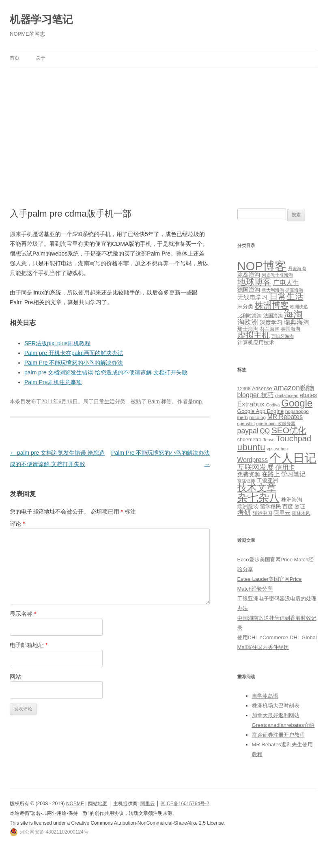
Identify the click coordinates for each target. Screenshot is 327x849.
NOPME (75, 803)
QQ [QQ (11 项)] (265, 431)
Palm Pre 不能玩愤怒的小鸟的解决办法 (73, 362)
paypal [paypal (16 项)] (247, 431)
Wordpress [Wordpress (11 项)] (252, 459)
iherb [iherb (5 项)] (242, 417)
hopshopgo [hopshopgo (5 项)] (297, 411)
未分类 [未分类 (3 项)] (245, 306)
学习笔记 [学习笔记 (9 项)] (293, 474)
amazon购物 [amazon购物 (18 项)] (293, 387)
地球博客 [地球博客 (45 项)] (254, 282)
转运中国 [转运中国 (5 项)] (262, 513)
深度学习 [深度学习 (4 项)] (271, 322)
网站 (15, 676)
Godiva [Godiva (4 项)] (273, 404)
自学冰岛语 (265, 696)
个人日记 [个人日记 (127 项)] (292, 457)
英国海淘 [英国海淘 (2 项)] (290, 329)
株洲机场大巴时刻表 (275, 706)
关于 (40, 58)
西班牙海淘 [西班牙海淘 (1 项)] (282, 336)
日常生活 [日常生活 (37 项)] (286, 296)
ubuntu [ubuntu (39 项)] (251, 447)
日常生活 (104, 401)
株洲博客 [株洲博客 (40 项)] (272, 305)
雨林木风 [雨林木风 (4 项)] (301, 513)
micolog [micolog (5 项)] (258, 417)
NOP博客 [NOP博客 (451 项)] (262, 266)
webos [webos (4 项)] (281, 448)
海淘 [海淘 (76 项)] (293, 314)
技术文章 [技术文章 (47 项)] (256, 487)
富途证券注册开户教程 (278, 735)
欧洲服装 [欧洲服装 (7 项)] (247, 506)
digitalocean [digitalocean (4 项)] (287, 395)
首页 (14, 58)
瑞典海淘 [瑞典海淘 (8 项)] (297, 322)
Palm (154, 401)
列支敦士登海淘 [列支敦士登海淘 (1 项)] (277, 275)
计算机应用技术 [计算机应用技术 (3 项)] (255, 343)
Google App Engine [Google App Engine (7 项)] (260, 411)
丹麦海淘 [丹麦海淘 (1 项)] (297, 268)
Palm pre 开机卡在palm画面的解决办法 (73, 353)
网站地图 (98, 803)
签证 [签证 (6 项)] (300, 506)
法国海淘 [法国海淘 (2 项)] (273, 315)
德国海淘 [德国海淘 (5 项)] (248, 289)
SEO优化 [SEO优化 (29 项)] (288, 430)
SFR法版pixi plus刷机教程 (57, 343)
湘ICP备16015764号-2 (185, 803)
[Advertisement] (163, 138)
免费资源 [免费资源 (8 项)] (248, 474)
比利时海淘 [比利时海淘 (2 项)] (249, 315)
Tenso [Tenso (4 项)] (268, 439)
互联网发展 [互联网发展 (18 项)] (255, 467)
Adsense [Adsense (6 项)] (262, 388)
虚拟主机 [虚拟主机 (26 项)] (253, 335)
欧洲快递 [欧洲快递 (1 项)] (299, 306)
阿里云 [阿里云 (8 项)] (281, 512)
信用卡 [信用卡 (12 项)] (285, 467)
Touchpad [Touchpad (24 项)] (293, 438)
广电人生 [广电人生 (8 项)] (286, 282)
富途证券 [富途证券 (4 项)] (246, 480)
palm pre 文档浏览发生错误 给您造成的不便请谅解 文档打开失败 (105, 372)
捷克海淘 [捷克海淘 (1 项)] (294, 290)
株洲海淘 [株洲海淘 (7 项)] (291, 500)
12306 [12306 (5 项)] (244, 388)
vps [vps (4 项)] (270, 448)
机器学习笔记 (41, 19)
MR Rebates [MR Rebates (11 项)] (285, 416)
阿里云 (147, 803)
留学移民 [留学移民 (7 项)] (270, 506)
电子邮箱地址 (28, 645)
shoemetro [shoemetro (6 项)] (249, 440)
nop (197, 401)
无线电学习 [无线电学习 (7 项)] (252, 297)
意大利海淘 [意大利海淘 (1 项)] (273, 290)
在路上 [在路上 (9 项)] (271, 474)
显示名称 (23, 613)
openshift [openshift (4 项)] (246, 423)
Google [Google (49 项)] (296, 403)
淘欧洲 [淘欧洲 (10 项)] (247, 322)
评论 (17, 523)
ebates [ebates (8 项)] (308, 395)
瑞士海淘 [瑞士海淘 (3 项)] (247, 329)
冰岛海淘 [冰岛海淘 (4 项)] (248, 274)
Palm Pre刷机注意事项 (53, 382)
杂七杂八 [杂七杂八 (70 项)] (258, 497)
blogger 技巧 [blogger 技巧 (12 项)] (255, 394)
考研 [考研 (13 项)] (244, 512)
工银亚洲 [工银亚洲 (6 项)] (267, 481)
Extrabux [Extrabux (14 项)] (251, 404)
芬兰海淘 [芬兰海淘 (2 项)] (270, 329)
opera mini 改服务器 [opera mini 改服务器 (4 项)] (276, 423)
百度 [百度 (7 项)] (287, 506)
